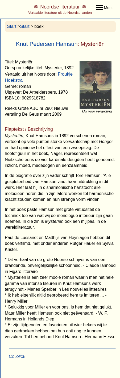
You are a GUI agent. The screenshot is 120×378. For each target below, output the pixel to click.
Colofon (17, 356)
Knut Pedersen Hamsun (47, 44)
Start (11, 26)
